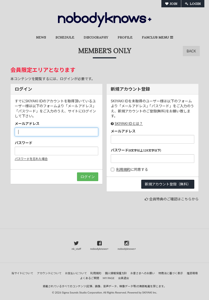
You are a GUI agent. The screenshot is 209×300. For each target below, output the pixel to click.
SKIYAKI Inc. (149, 292)
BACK (191, 51)
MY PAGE (109, 278)
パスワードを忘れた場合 (31, 158)
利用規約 (123, 169)
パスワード (23, 143)
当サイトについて (22, 273)
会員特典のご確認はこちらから (174, 199)
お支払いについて (76, 273)
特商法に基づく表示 (170, 273)
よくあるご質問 (89, 278)
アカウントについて (49, 273)
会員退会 (123, 278)
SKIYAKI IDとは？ (129, 123)
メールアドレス (27, 123)
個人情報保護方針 (116, 273)
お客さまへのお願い (142, 273)
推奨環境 (192, 273)
